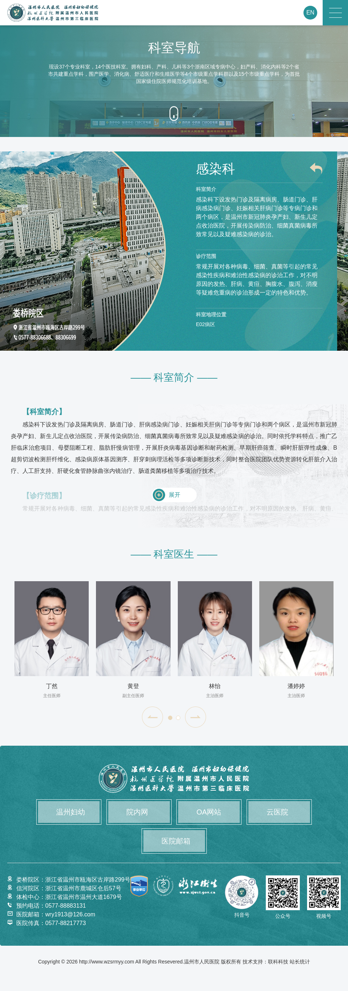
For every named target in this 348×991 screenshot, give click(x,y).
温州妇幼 (70, 812)
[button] (152, 717)
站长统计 (300, 962)
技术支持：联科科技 (265, 962)
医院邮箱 (176, 841)
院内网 (137, 812)
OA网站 (208, 812)
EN (310, 12)
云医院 (277, 812)
